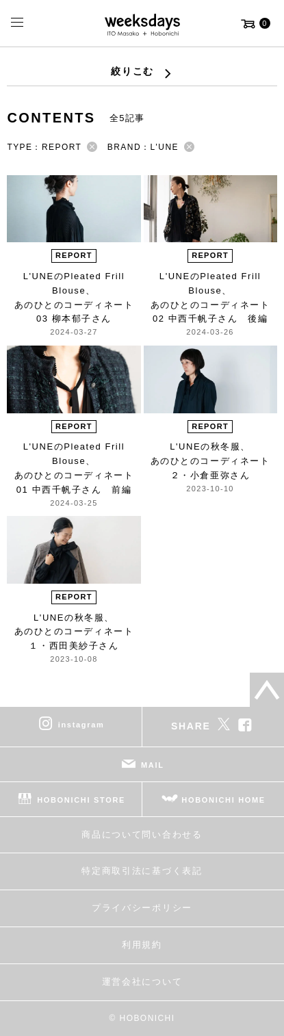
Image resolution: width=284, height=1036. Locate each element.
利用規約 (142, 945)
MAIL (152, 765)
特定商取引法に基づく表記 (141, 871)
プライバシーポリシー (142, 908)
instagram (81, 725)
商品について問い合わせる (141, 834)
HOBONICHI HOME (223, 800)
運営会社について (142, 981)
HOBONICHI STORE (81, 800)
